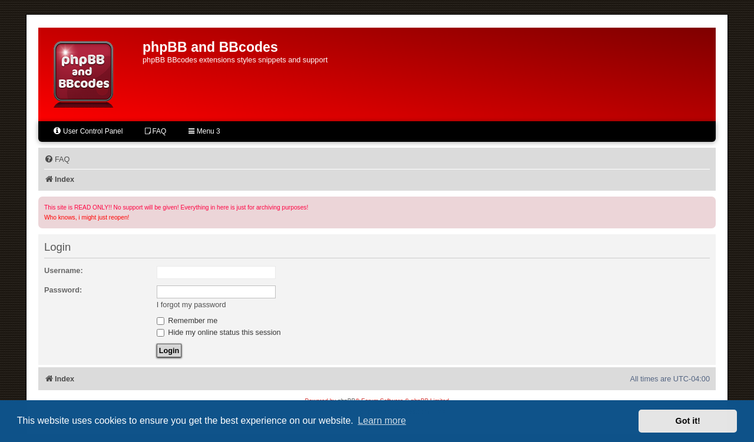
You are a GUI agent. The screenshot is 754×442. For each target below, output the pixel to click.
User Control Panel (87, 131)
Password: (63, 289)
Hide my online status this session (219, 332)
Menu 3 (204, 131)
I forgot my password (191, 304)
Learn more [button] (382, 421)
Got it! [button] (688, 421)
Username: (63, 270)
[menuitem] (57, 159)
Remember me (187, 320)
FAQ (155, 131)
